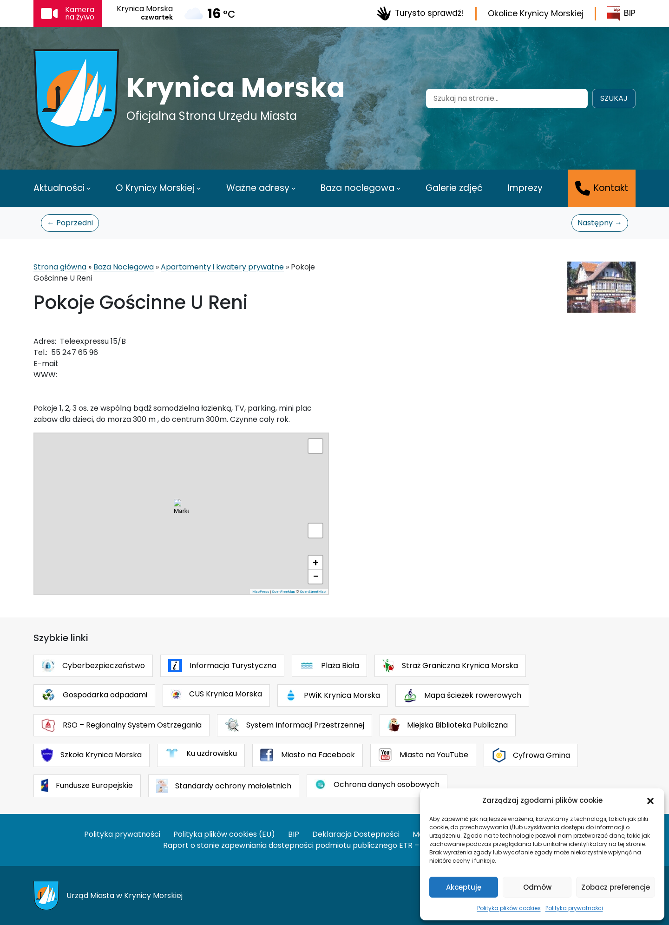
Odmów (537, 887)
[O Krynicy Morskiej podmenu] (199, 188)
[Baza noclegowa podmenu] (398, 188)
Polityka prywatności (574, 908)
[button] (650, 800)
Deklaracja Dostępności (356, 834)
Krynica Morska (235, 87)
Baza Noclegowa (123, 267)
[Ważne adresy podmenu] (293, 188)
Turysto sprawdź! (420, 13)
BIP (621, 13)
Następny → (599, 222)
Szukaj (614, 98)
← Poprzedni (70, 222)
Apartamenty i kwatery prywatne (222, 267)
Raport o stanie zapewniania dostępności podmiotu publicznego (280, 845)
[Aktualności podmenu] (88, 188)
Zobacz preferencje (615, 887)
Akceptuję (463, 887)
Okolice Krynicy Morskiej (536, 13)
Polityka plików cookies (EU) (224, 834)
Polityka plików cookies (509, 908)
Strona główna (59, 267)
